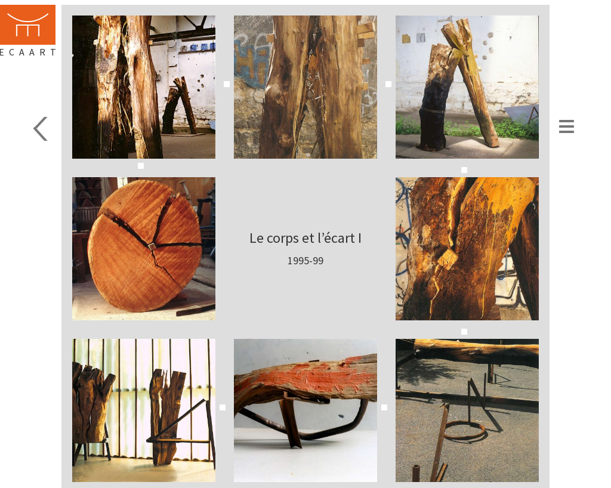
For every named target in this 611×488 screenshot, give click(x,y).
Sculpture (28, 129)
